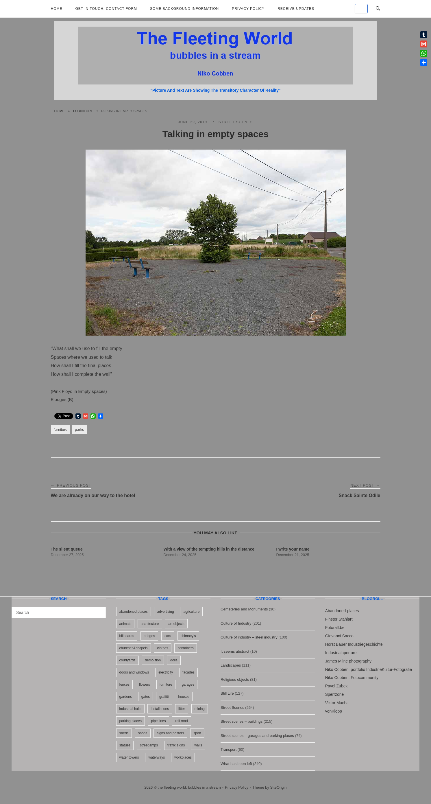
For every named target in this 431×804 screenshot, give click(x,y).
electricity (165, 672)
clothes (162, 648)
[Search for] (59, 612)
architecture (150, 624)
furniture (83, 111)
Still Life (227, 693)
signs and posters (170, 733)
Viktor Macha (337, 702)
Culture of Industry (236, 623)
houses (183, 697)
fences (124, 684)
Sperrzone (334, 694)
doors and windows (134, 672)
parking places (130, 721)
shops (142, 733)
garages (188, 684)
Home (56, 9)
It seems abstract (235, 651)
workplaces (183, 757)
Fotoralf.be (335, 627)
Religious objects (235, 679)
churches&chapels (133, 648)
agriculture (191, 612)
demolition (153, 660)
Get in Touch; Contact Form (106, 9)
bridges (149, 636)
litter (181, 709)
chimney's (188, 636)
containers (185, 648)
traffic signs (176, 745)
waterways (156, 757)
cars (167, 636)
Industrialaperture (341, 652)
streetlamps (149, 745)
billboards (126, 636)
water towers (129, 757)
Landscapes (231, 665)
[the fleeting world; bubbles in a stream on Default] (361, 8)
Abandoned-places (342, 610)
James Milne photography (348, 661)
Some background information (184, 9)
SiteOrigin (278, 787)
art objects (176, 624)
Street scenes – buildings (241, 721)
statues (125, 745)
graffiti (164, 697)
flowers (144, 684)
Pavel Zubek (336, 686)
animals (125, 624)
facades (188, 672)
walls (198, 745)
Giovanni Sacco (339, 636)
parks (79, 429)
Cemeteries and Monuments (244, 609)
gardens (125, 697)
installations (160, 709)
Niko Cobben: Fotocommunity (351, 677)
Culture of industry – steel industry (249, 637)
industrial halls (130, 709)
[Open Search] (377, 8)
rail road (181, 721)
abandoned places (133, 612)
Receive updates (296, 9)
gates (145, 697)
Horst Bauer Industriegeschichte (354, 644)
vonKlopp (333, 711)
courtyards (127, 660)
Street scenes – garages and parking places (257, 735)
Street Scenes (236, 122)
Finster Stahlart (339, 619)
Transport (228, 749)
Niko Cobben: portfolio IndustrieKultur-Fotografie (368, 669)
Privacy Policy (248, 9)
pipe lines (158, 721)
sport (197, 733)
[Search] (99, 610)
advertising (165, 612)
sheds (124, 733)
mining (200, 709)
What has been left (236, 763)
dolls (173, 660)
